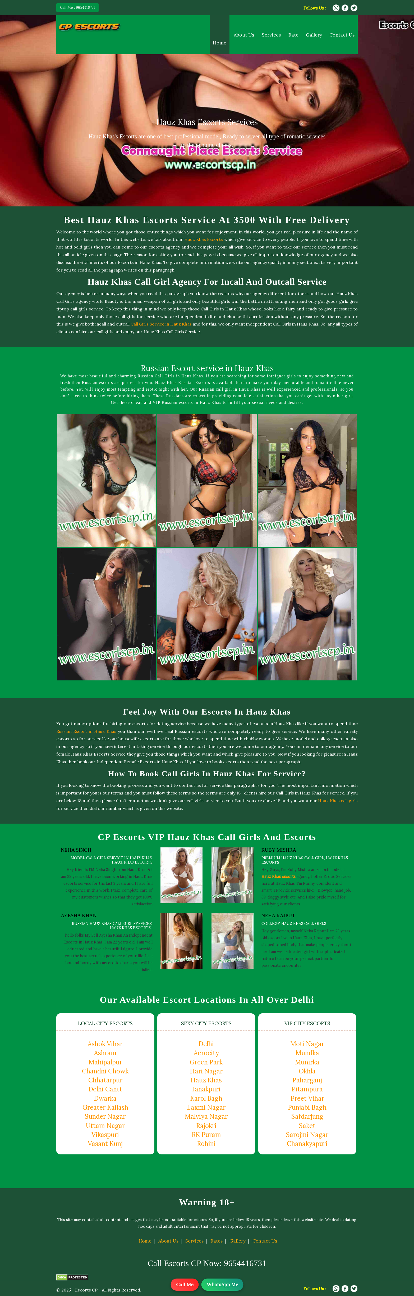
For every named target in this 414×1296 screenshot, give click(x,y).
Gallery (314, 35)
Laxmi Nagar (206, 1107)
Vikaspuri (105, 1135)
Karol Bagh (206, 1098)
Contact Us (342, 35)
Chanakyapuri (307, 1144)
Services (271, 35)
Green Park (206, 1062)
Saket (307, 1126)
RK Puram (206, 1135)
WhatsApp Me (222, 1284)
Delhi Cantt (105, 1089)
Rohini (206, 1144)
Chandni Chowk (105, 1071)
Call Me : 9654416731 (77, 7)
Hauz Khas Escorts (203, 239)
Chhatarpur (105, 1080)
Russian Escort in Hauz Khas (86, 731)
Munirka (307, 1062)
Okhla (307, 1071)
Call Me (185, 1284)
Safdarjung (307, 1116)
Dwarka (105, 1098)
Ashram (105, 1053)
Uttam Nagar (105, 1126)
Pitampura (307, 1089)
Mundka (307, 1053)
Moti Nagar (307, 1044)
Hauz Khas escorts (278, 876)
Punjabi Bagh (307, 1107)
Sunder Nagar (105, 1116)
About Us (244, 35)
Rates (216, 1241)
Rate (293, 35)
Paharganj (307, 1080)
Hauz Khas (206, 1080)
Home (219, 43)
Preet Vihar (307, 1098)
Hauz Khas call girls (338, 800)
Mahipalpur (105, 1062)
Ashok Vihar (105, 1044)
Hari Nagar (206, 1071)
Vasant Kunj (105, 1144)
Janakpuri (206, 1089)
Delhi (206, 1044)
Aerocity (206, 1053)
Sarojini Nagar (307, 1135)
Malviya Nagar (206, 1116)
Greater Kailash (105, 1107)
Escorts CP (86, 1290)
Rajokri (206, 1126)
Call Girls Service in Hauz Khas (161, 324)
